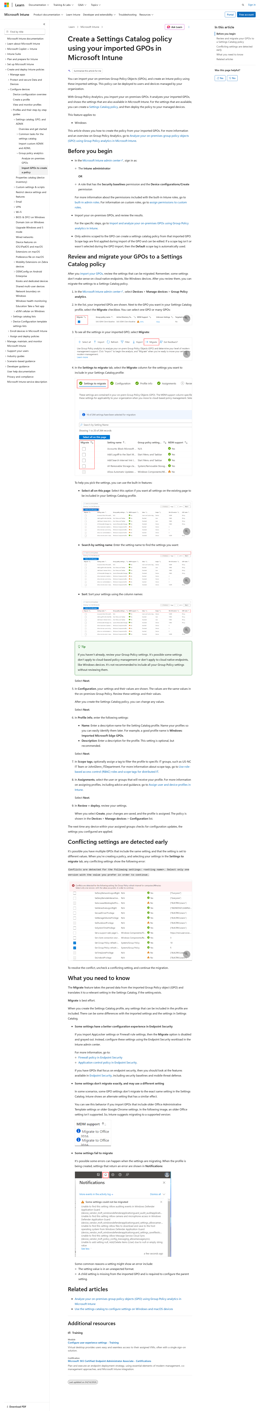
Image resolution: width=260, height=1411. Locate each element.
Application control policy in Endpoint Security (107, 1062)
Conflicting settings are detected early (234, 48)
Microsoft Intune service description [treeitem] (27, 381)
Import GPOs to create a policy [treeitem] (34, 170)
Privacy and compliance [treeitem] (20, 376)
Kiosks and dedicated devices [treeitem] (32, 281)
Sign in (252, 4)
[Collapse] (44, 24)
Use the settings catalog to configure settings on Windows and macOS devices (124, 1309)
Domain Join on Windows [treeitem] (30, 222)
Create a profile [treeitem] (21, 99)
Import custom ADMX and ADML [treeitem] (31, 146)
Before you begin (226, 33)
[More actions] (189, 27)
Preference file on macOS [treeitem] (30, 257)
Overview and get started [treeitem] (33, 129)
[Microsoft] (6, 5)
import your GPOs (91, 273)
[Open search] (243, 5)
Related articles (224, 59)
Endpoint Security (101, 1075)
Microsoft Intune (90, 27)
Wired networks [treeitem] (24, 237)
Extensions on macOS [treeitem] (28, 251)
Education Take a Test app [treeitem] (30, 306)
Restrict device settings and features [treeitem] (31, 194)
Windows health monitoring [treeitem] (31, 301)
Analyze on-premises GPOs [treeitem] (33, 161)
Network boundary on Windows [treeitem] (28, 293)
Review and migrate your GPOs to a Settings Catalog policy (235, 40)
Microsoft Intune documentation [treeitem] (25, 38)
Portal (230, 14)
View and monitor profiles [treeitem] (27, 104)
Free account (246, 14)
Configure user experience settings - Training (93, 1342)
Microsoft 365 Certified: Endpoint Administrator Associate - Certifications (109, 1361)
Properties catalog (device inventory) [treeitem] (30, 180)
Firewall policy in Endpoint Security (100, 1057)
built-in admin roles (87, 202)
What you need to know (229, 54)
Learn (72, 27)
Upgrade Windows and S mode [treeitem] (29, 230)
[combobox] (24, 32)
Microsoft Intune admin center (102, 160)
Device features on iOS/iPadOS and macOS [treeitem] (29, 244)
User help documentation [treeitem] (21, 371)
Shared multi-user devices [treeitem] (30, 286)
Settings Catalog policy (103, 107)
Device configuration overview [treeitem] (29, 94)
